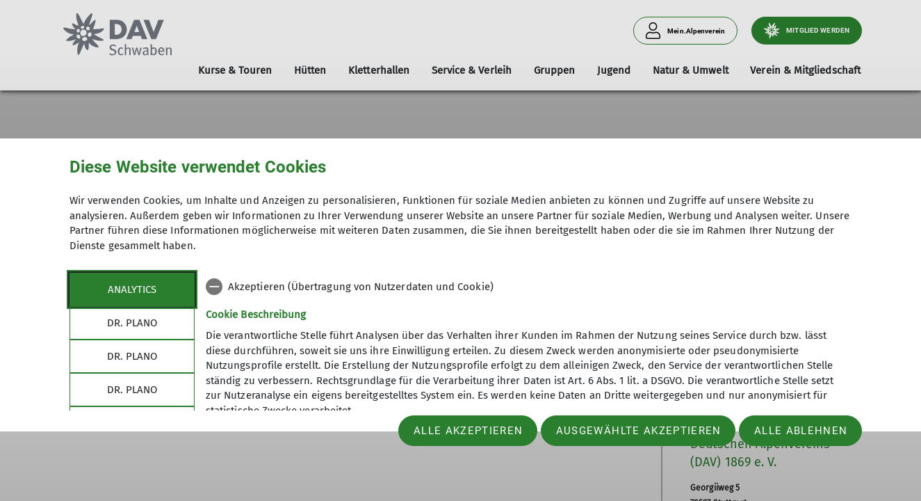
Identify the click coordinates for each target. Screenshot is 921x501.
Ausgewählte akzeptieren (639, 430)
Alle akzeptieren (468, 430)
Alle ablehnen (800, 430)
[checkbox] (528, 287)
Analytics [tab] (132, 289)
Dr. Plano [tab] (132, 323)
